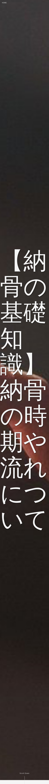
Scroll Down (24, 773)
